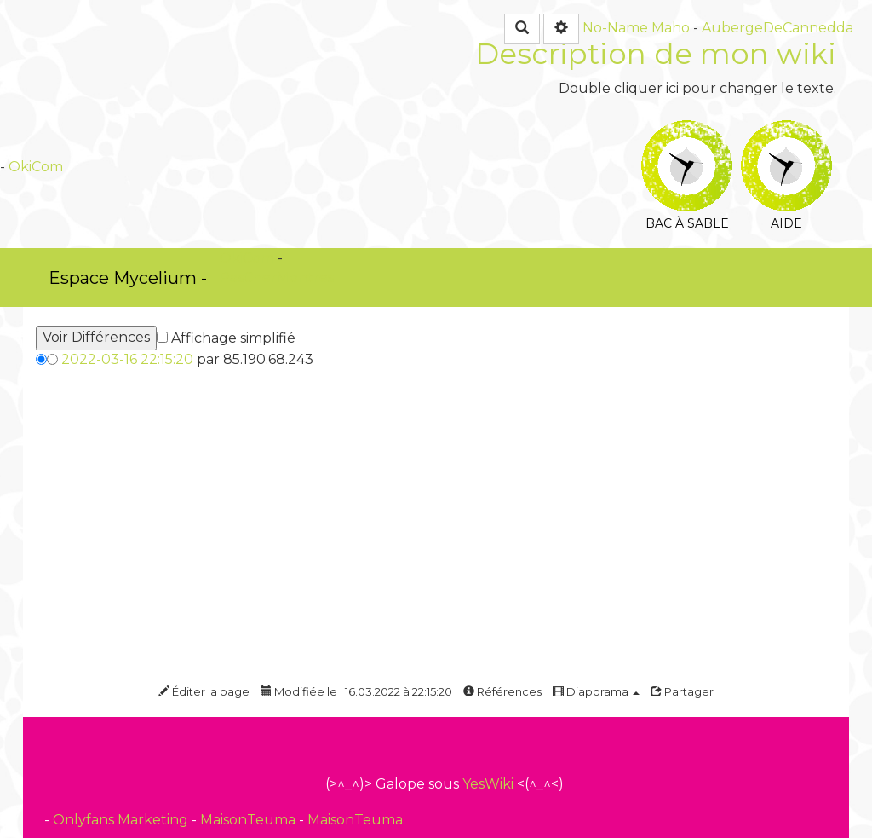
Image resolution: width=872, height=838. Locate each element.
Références (502, 691)
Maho (670, 28)
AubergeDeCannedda (777, 28)
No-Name (615, 28)
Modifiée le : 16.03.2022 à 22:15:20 (356, 691)
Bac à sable (687, 131)
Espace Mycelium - (128, 278)
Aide (786, 131)
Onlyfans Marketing (122, 820)
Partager (682, 691)
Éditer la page (204, 691)
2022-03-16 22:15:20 (127, 359)
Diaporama (596, 691)
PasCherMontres (277, 277)
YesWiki (487, 784)
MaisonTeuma (249, 820)
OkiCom (36, 167)
